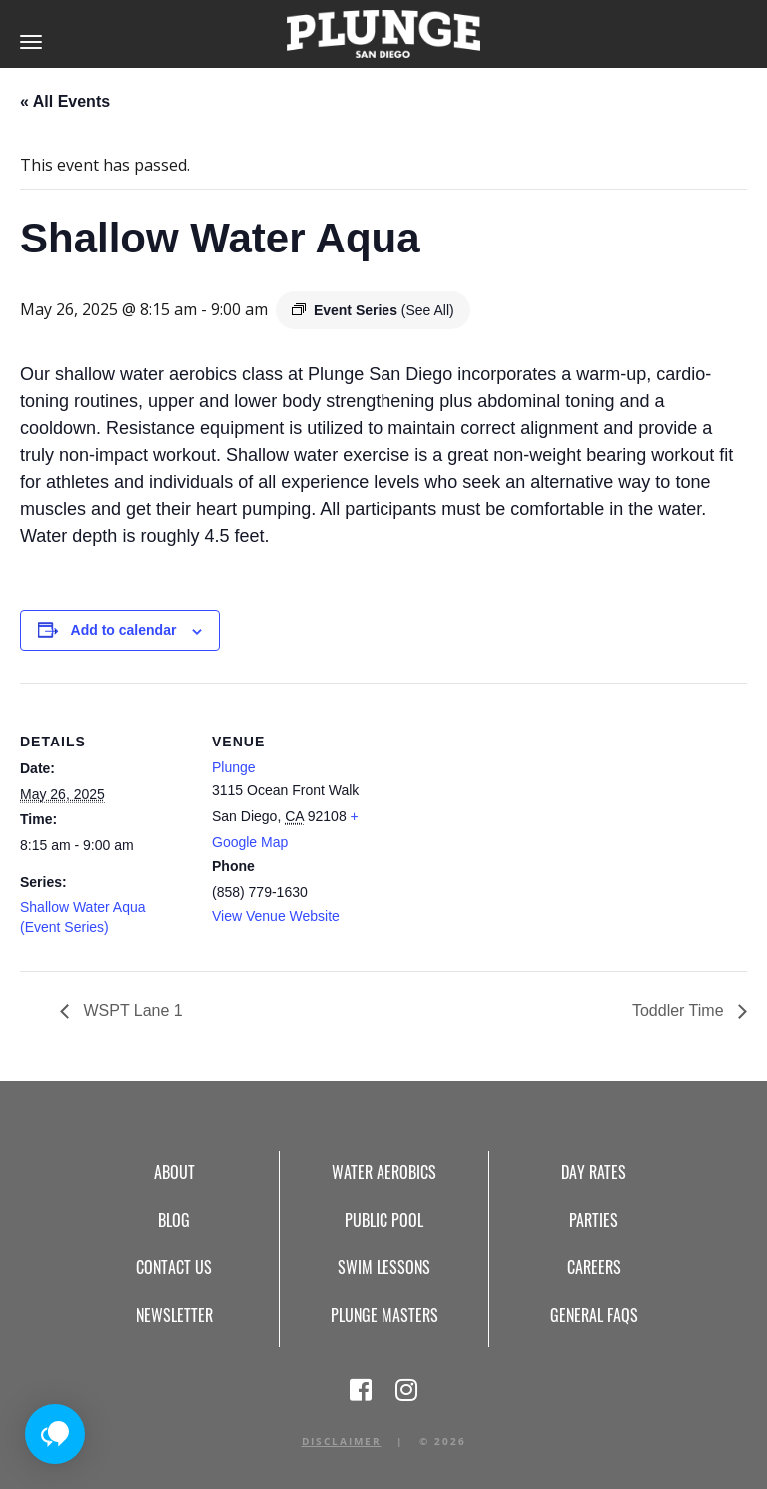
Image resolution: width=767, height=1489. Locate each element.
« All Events (65, 101)
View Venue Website (276, 916)
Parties (593, 1220)
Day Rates (593, 1172)
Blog (174, 1220)
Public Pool (384, 1220)
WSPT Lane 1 (131, 1010)
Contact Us (174, 1267)
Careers (594, 1267)
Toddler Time (680, 1010)
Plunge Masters (384, 1315)
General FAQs (594, 1315)
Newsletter (174, 1315)
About (174, 1172)
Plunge (234, 767)
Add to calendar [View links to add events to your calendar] (124, 630)
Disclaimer (342, 1441)
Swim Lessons (384, 1267)
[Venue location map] (508, 821)
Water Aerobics (384, 1172)
